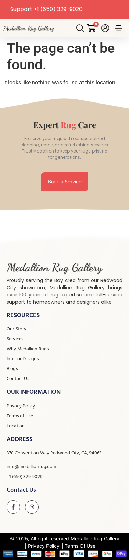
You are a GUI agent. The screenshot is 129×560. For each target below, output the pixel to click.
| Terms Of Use (78, 546)
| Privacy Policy (42, 546)
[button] (119, 29)
